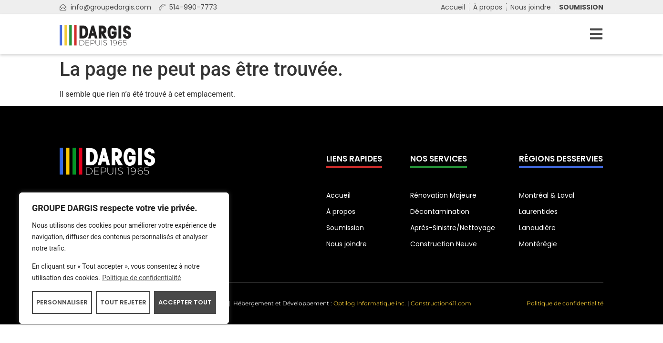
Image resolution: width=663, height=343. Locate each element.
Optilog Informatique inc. (369, 303)
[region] (124, 258)
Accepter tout (185, 302)
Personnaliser (62, 302)
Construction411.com (441, 303)
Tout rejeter (123, 302)
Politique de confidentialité (141, 278)
